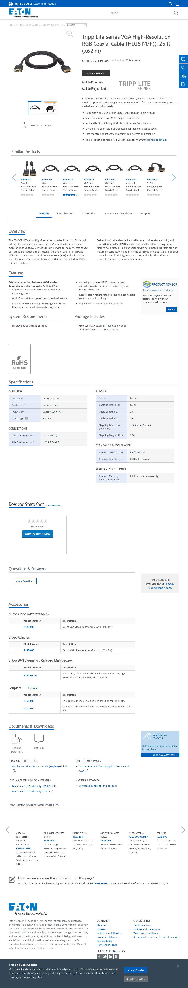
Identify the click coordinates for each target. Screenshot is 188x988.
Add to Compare (92, 82)
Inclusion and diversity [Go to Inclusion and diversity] (109, 933)
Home (12, 25)
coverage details (157, 139)
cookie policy (34, 977)
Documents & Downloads (117, 213)
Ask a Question (24, 581)
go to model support (165, 754)
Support (145, 213)
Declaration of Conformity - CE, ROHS (32, 786)
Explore (171, 309)
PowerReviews (54, 505)
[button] (177, 4)
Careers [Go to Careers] (101, 929)
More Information (136, 979)
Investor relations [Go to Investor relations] (107, 937)
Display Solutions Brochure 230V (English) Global (39, 766)
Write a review (133, 60)
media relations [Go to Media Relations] (142, 925)
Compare (32, 687)
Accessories (88, 213)
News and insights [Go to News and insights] (107, 944)
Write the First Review (37, 534)
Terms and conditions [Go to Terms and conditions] (145, 933)
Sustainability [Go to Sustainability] (104, 941)
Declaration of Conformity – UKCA (31, 791)
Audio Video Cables (52, 25)
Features (44, 213)
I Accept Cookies (135, 970)
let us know (100, 883)
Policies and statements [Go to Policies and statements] (146, 929)
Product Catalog (28, 25)
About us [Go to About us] (102, 925)
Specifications (65, 213)
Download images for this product (98, 785)
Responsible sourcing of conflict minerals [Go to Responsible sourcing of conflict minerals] (156, 937)
